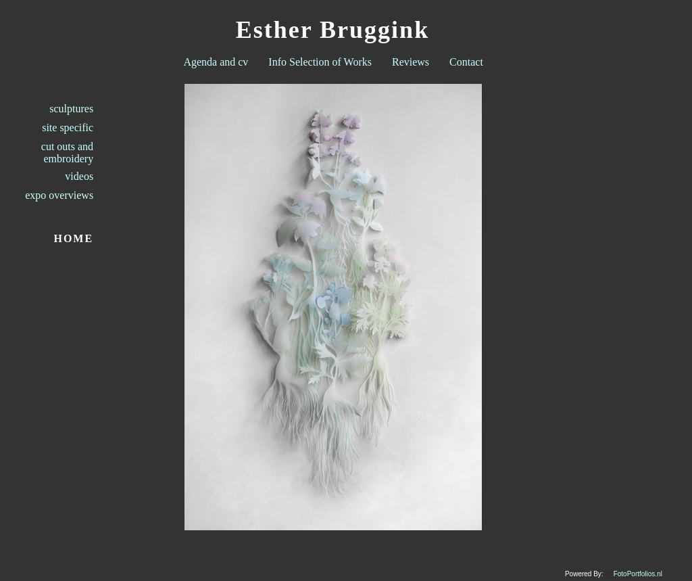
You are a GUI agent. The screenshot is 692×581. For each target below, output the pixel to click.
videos (79, 176)
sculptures (71, 108)
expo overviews (59, 195)
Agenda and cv (215, 62)
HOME (73, 238)
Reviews (410, 62)
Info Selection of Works (320, 62)
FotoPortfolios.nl (634, 574)
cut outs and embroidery (67, 152)
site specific (67, 127)
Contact (466, 62)
